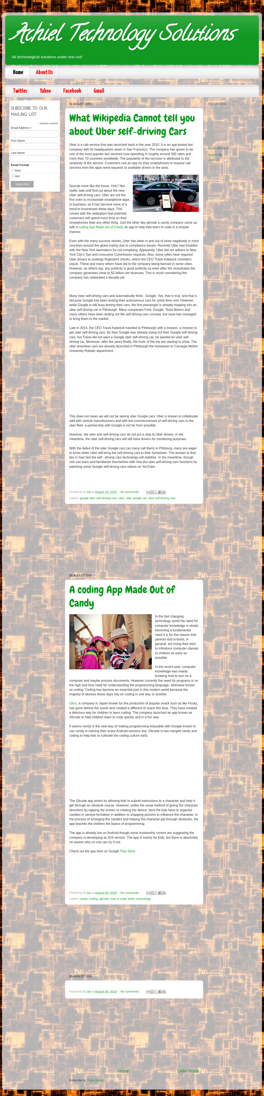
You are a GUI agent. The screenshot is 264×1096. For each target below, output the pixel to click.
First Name (18, 140)
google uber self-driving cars (98, 498)
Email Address (21, 128)
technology (143, 898)
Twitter (20, 91)
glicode (104, 898)
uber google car (136, 498)
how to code (119, 898)
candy (83, 898)
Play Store (127, 851)
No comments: (130, 492)
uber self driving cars (162, 498)
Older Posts (188, 1071)
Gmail (99, 91)
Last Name (18, 152)
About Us (44, 72)
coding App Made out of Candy (101, 227)
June (211, 159)
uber (121, 498)
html (17, 170)
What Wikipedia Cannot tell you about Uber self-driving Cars (132, 124)
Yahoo (45, 91)
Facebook (72, 91)
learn (131, 898)
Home (18, 72)
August (213, 154)
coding (93, 898)
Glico (73, 703)
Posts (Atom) (95, 1080)
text (17, 176)
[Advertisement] (134, 539)
